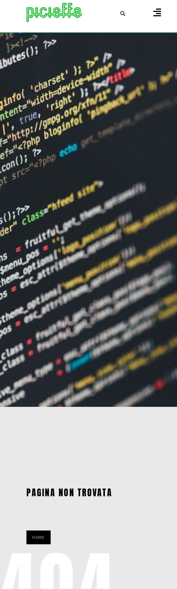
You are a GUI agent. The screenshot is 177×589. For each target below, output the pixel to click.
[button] (122, 13)
